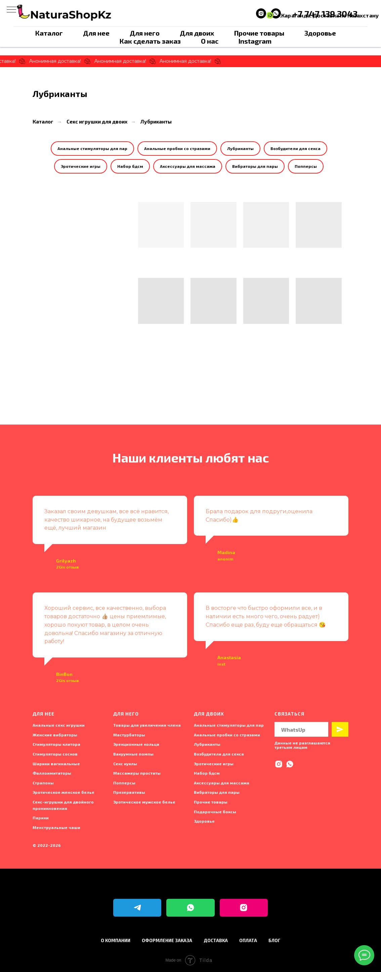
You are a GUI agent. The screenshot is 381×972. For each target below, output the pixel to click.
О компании (115, 940)
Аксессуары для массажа (187, 166)
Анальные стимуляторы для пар (92, 148)
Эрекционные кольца (136, 744)
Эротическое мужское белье (144, 801)
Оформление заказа (167, 940)
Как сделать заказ (150, 41)
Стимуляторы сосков (55, 753)
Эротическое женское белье (63, 792)
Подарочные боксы (215, 811)
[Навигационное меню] (11, 10)
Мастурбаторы (129, 734)
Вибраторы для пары (255, 166)
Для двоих (197, 33)
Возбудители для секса (295, 148)
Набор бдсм (130, 166)
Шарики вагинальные (56, 763)
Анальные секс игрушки (59, 725)
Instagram (255, 41)
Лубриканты (156, 121)
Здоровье (320, 33)
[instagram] (261, 13)
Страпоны (43, 782)
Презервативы (129, 792)
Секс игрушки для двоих (97, 121)
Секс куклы (125, 763)
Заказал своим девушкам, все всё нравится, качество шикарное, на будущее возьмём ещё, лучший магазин (106, 519)
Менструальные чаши (56, 827)
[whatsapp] (290, 764)
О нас (209, 41)
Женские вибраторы (55, 734)
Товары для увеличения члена (147, 725)
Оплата (248, 940)
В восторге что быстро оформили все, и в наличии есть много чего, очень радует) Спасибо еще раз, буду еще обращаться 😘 (266, 616)
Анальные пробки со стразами (177, 148)
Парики (41, 817)
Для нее (96, 33)
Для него (145, 33)
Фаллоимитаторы (52, 773)
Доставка (216, 940)
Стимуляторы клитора (56, 744)
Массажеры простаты (137, 773)
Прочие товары (259, 33)
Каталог (49, 33)
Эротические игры (80, 166)
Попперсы (306, 166)
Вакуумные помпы (133, 753)
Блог (274, 940)
